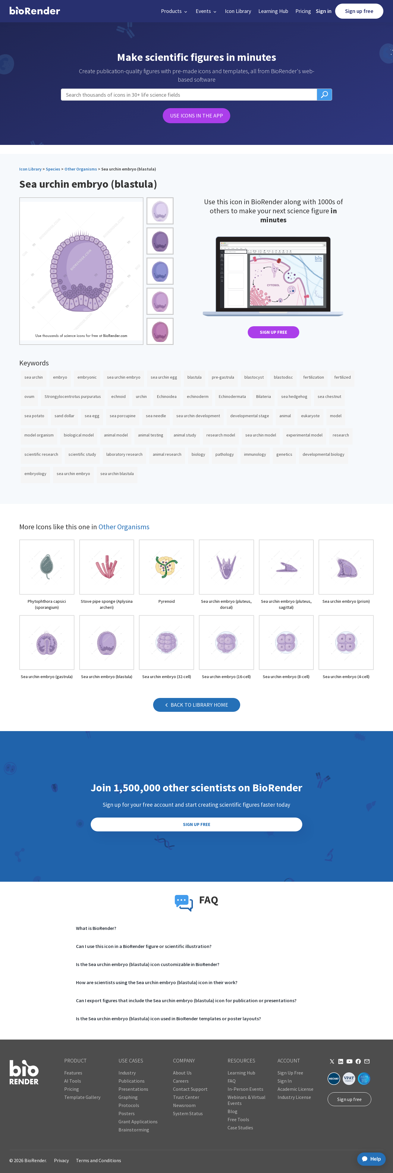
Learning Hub (273, 11)
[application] (369, 1159)
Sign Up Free (290, 1073)
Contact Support (190, 1089)
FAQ (232, 1081)
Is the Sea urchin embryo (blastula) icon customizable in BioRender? (147, 964)
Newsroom (184, 1105)
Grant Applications (138, 1121)
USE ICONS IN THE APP (196, 115)
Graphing (128, 1097)
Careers (181, 1081)
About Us (182, 1073)
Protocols (128, 1105)
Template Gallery (82, 1097)
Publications (131, 1081)
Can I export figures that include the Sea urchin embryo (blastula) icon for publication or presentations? (186, 1000)
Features (73, 1073)
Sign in (324, 11)
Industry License (294, 1097)
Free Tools (238, 1119)
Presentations (133, 1089)
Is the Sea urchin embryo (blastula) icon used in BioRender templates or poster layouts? (168, 1018)
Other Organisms (80, 169)
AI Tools (72, 1081)
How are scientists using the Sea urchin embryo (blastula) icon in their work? (156, 982)
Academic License (295, 1089)
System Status (188, 1113)
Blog (232, 1111)
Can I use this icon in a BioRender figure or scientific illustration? (144, 946)
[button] (174, 11)
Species (53, 169)
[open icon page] (46, 575)
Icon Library (238, 11)
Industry (127, 1073)
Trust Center (186, 1097)
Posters (126, 1113)
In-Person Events (245, 1089)
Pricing (303, 11)
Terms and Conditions (98, 1160)
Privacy (61, 1160)
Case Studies (240, 1128)
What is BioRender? (96, 928)
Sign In (285, 1081)
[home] (35, 11)
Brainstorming (133, 1130)
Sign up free (359, 11)
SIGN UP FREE (273, 332)
